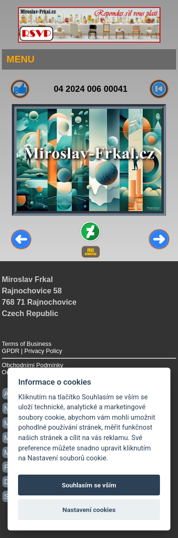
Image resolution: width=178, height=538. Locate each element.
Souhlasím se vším (89, 485)
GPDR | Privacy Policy (32, 350)
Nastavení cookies (89, 509)
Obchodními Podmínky (32, 365)
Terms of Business (27, 343)
